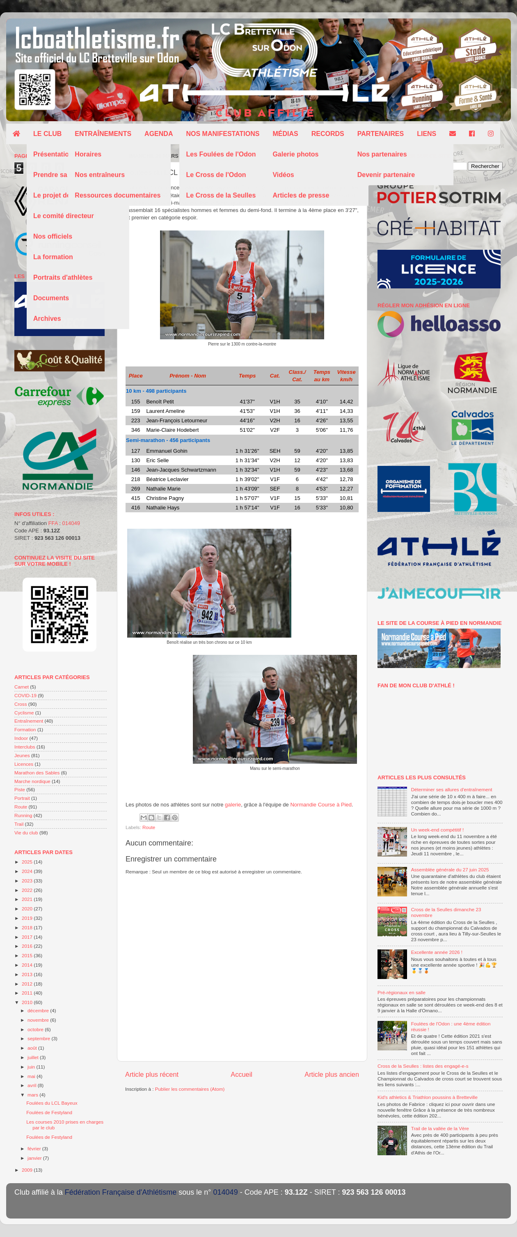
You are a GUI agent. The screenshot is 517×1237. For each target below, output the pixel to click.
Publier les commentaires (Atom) (190, 1089)
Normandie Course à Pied (321, 805)
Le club (47, 133)
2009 (28, 1170)
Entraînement (28, 720)
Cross (20, 704)
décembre (38, 1010)
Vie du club (26, 832)
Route (148, 827)
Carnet (21, 686)
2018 (28, 927)
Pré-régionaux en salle (401, 992)
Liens (426, 133)
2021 (28, 899)
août (32, 1047)
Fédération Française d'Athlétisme (121, 1192)
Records (327, 133)
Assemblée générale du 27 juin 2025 (450, 869)
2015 (28, 955)
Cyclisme (24, 712)
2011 (28, 992)
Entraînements (103, 133)
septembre (39, 1038)
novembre (38, 1020)
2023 (28, 880)
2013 (28, 974)
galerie (233, 805)
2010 (28, 1002)
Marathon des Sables (36, 772)
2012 (28, 983)
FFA (53, 523)
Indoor (21, 738)
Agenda (158, 133)
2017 (28, 937)
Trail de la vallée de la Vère (440, 1128)
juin (31, 1066)
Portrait (22, 798)
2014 (28, 964)
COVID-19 (25, 695)
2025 (28, 861)
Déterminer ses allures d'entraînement (451, 789)
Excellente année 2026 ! (436, 952)
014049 (71, 523)
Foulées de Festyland (49, 1112)
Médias (285, 133)
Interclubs (24, 746)
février (34, 1148)
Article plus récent (151, 1074)
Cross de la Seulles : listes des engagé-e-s (423, 1066)
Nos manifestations (222, 133)
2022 (28, 890)
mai (32, 1076)
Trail (18, 824)
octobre (36, 1029)
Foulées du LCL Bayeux (51, 1103)
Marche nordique (32, 781)
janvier (35, 1158)
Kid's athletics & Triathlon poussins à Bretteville (427, 1097)
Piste (19, 789)
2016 (28, 946)
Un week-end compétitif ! (437, 829)
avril (32, 1085)
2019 (28, 918)
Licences (23, 764)
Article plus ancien (331, 1074)
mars (33, 1094)
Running (23, 815)
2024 (28, 871)
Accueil (241, 1074)
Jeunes (22, 755)
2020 (28, 908)
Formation (25, 729)
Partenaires (380, 133)
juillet (33, 1057)
